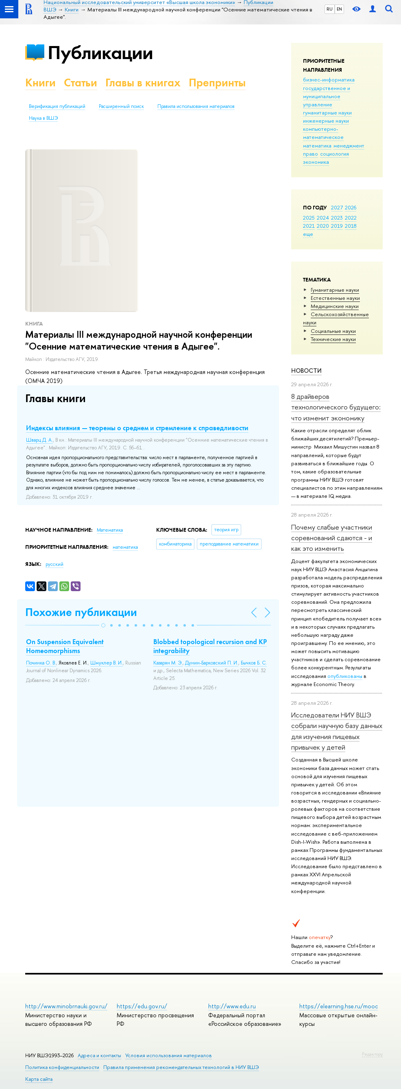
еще (308, 234)
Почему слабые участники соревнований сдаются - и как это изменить (331, 537)
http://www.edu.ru (232, 1006)
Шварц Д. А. (39, 440)
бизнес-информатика (329, 79)
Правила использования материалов (196, 106)
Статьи (80, 82)
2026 (350, 207)
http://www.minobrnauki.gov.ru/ (66, 1006)
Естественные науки (335, 297)
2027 (337, 207)
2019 (337, 225)
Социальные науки (333, 330)
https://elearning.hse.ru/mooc (338, 1006)
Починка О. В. (41, 663)
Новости (306, 370)
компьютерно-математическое (323, 133)
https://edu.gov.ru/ (142, 1006)
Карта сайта (38, 1079)
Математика (110, 530)
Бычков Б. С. (254, 663)
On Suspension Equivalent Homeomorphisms (65, 646)
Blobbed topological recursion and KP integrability (210, 646)
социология (334, 153)
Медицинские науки (335, 306)
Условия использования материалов (168, 1055)
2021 (309, 225)
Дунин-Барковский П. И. (211, 663)
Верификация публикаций (57, 106)
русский (54, 564)
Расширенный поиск (121, 106)
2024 (323, 217)
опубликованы (344, 676)
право (310, 153)
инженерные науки (326, 120)
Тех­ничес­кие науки (333, 339)
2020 (323, 225)
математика (317, 145)
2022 (351, 217)
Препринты (217, 82)
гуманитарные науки (327, 112)
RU (330, 9)
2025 (309, 217)
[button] (103, 625)
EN (339, 9)
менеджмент (348, 145)
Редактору (372, 1054)
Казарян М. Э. (168, 663)
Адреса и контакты (99, 1055)
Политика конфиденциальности (62, 1067)
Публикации (100, 52)
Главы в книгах (143, 82)
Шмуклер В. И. (106, 663)
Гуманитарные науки (335, 289)
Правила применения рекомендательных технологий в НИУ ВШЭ (181, 1067)
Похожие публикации (81, 612)
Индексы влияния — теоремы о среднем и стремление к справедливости (137, 427)
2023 (337, 217)
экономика (316, 161)
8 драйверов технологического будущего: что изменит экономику (336, 407)
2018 (351, 225)
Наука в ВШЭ (43, 118)
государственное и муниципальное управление (326, 96)
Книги (40, 82)
